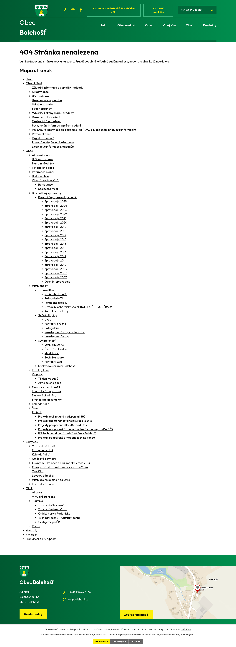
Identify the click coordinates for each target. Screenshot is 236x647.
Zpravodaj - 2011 (55, 262)
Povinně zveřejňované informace (53, 144)
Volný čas (32, 443)
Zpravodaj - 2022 (56, 216)
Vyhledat (31, 536)
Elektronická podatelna (46, 123)
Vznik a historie (54, 346)
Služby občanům (42, 110)
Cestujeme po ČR (49, 523)
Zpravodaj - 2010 (55, 266)
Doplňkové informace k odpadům (53, 148)
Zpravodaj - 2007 (56, 279)
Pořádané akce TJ (56, 304)
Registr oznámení (43, 140)
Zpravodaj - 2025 (56, 203)
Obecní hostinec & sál (45, 182)
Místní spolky (40, 287)
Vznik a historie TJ (56, 296)
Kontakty (31, 532)
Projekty (37, 414)
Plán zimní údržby (43, 165)
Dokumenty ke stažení (46, 119)
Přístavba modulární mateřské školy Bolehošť (67, 435)
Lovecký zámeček (43, 477)
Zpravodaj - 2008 (56, 275)
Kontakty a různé (55, 325)
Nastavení (136, 641)
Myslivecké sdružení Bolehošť (56, 367)
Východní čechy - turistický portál (59, 519)
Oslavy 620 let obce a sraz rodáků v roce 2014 (61, 464)
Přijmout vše (100, 641)
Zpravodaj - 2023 (56, 211)
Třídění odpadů (48, 380)
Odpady (37, 376)
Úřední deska (40, 98)
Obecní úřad (34, 85)
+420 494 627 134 (79, 594)
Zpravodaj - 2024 (56, 207)
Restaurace (45, 186)
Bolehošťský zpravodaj (46, 195)
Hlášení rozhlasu (42, 161)
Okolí (29, 490)
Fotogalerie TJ (54, 300)
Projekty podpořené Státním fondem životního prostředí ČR (75, 431)
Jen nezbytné (119, 641)
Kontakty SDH (53, 363)
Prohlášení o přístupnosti (41, 540)
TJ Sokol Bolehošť (49, 292)
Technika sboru (54, 359)
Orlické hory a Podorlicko (54, 515)
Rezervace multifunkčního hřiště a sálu (114, 10)
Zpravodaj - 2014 (55, 249)
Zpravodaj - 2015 (55, 245)
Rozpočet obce (41, 135)
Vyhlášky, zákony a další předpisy (53, 114)
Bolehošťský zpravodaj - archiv (57, 199)
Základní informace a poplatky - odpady (57, 89)
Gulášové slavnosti (44, 460)
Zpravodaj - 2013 (55, 254)
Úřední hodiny (34, 616)
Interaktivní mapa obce (46, 393)
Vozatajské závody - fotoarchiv (65, 334)
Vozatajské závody (57, 338)
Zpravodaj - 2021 (55, 220)
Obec (29, 152)
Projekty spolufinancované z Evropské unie (65, 422)
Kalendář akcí (41, 405)
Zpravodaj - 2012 (55, 258)
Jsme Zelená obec (49, 384)
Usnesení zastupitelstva (47, 102)
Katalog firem (40, 372)
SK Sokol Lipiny (47, 317)
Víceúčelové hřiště (43, 448)
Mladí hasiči (52, 355)
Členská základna (56, 351)
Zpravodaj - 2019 (55, 228)
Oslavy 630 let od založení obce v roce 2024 (60, 469)
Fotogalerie (52, 329)
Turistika (37, 502)
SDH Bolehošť (47, 342)
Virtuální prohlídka (159, 10)
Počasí (36, 528)
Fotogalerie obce (43, 169)
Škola (35, 410)
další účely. (186, 629)
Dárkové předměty (44, 397)
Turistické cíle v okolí (51, 507)
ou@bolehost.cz (78, 601)
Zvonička (37, 473)
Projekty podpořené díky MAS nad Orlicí (63, 426)
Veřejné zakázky (42, 106)
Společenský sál (48, 190)
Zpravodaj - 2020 (56, 224)
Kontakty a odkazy (56, 313)
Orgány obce (40, 93)
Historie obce (40, 178)
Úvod (29, 81)
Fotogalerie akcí (42, 452)
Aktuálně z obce (42, 157)
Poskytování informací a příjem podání (56, 127)
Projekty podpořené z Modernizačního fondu (66, 439)
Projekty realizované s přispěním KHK (61, 418)
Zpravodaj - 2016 (55, 241)
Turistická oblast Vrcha (52, 511)
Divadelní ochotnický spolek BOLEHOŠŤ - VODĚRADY (79, 308)
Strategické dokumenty (47, 401)
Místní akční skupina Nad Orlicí (51, 481)
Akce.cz (37, 494)
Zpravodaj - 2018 (55, 232)
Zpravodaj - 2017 (55, 237)
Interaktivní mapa (43, 486)
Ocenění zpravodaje (57, 283)
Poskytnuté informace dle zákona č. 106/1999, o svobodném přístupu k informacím (84, 131)
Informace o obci (43, 173)
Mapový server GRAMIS (46, 389)
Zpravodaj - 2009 (56, 270)
